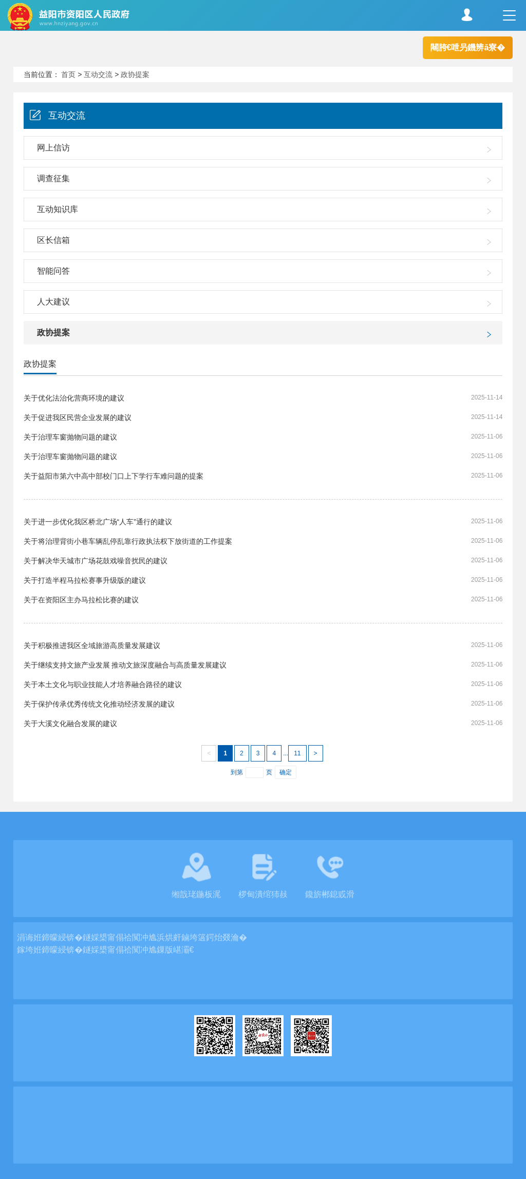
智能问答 (53, 271)
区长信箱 (53, 240)
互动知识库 (57, 209)
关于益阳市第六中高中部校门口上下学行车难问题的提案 (113, 476)
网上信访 (53, 147)
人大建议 (53, 301)
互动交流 (98, 74)
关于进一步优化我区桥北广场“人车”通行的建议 (98, 522)
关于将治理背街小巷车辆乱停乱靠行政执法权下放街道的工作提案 (128, 541)
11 (297, 753)
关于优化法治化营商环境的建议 (74, 398)
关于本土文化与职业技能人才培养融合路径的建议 (103, 684)
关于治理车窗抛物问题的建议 (70, 437)
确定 (285, 772)
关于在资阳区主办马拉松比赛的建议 (81, 600)
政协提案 (135, 74)
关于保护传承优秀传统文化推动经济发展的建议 (99, 704)
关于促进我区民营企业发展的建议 (78, 417)
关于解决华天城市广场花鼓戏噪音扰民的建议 (95, 561)
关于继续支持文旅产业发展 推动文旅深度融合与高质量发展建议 (125, 665)
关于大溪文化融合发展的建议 (70, 723)
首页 (68, 74)
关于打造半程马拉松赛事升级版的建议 (85, 580)
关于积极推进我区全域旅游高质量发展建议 (92, 645)
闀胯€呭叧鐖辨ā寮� (467, 47)
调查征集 (53, 178)
